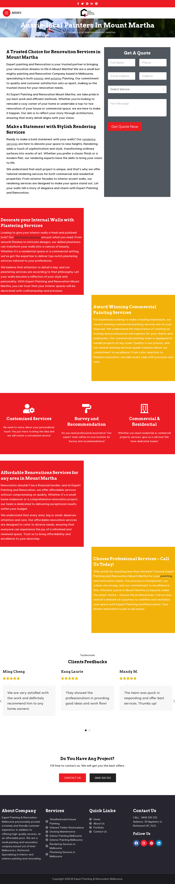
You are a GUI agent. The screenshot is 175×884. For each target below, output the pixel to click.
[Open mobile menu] (12, 13)
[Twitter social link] (82, 3)
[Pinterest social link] (87, 3)
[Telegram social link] (96, 3)
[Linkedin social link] (92, 3)
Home (63, 32)
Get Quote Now (124, 126)
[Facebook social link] (78, 3)
